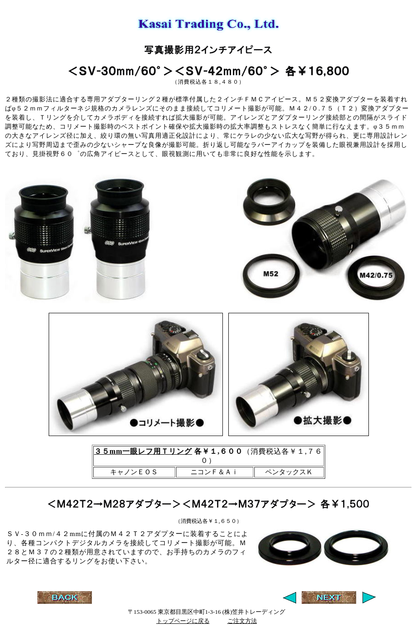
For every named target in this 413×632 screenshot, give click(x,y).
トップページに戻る (183, 620)
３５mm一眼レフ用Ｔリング (143, 451)
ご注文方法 (242, 620)
